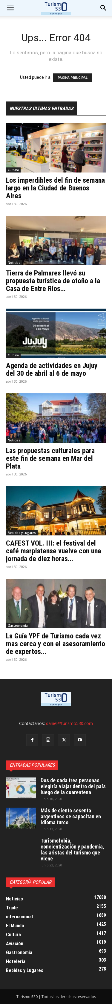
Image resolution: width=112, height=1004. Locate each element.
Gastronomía (18, 625)
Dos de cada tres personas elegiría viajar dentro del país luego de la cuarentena (73, 786)
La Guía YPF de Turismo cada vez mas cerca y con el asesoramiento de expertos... (55, 644)
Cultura (13, 170)
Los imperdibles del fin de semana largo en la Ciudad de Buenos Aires (55, 188)
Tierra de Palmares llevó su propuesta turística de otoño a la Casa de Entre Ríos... (53, 281)
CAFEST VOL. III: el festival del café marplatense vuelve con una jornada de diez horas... (53, 551)
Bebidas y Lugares (22, 533)
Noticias (14, 263)
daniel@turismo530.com (69, 723)
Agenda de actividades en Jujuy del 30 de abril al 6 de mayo (52, 369)
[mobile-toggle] (10, 8)
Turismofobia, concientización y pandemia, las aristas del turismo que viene (72, 849)
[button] (103, 8)
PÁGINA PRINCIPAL (73, 78)
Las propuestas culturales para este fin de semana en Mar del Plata (50, 458)
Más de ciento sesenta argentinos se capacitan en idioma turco (71, 816)
